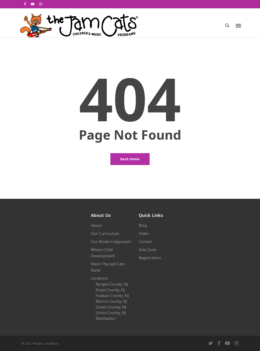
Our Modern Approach (111, 241)
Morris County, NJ (111, 301)
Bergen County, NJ (112, 284)
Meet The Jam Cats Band (108, 267)
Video (144, 233)
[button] (238, 25)
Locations (99, 278)
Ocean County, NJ (111, 307)
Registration (150, 257)
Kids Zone (147, 249)
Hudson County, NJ (112, 295)
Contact (145, 241)
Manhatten (106, 318)
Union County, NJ (111, 313)
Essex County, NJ (110, 290)
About (96, 225)
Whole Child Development (103, 252)
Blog (143, 225)
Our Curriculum (105, 233)
